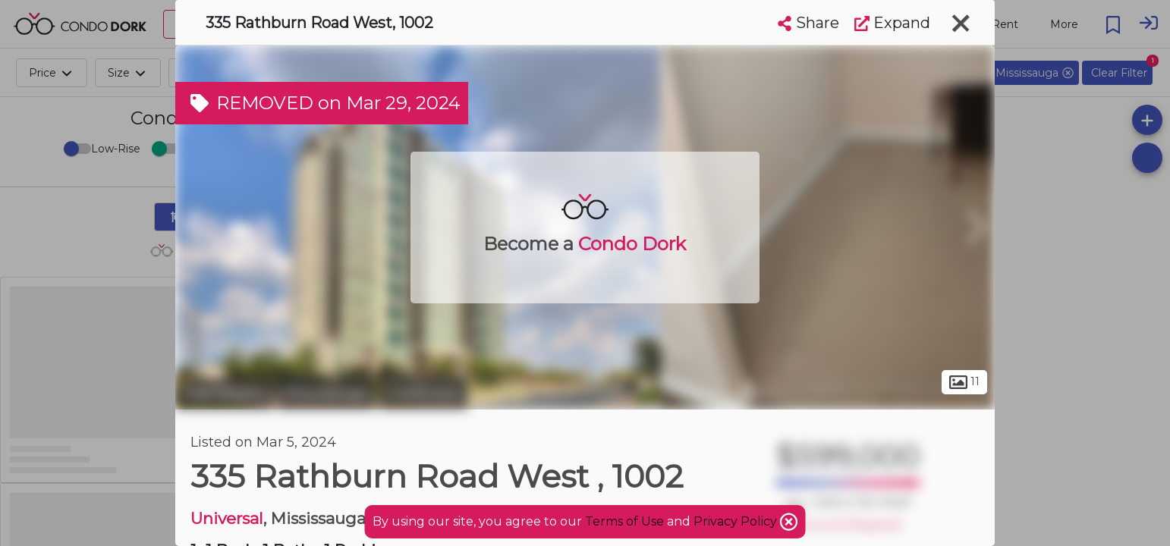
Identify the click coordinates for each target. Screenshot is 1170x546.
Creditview (423, 392)
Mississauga (326, 392)
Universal (226, 518)
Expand (892, 23)
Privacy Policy (737, 521)
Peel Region (224, 392)
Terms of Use (624, 521)
